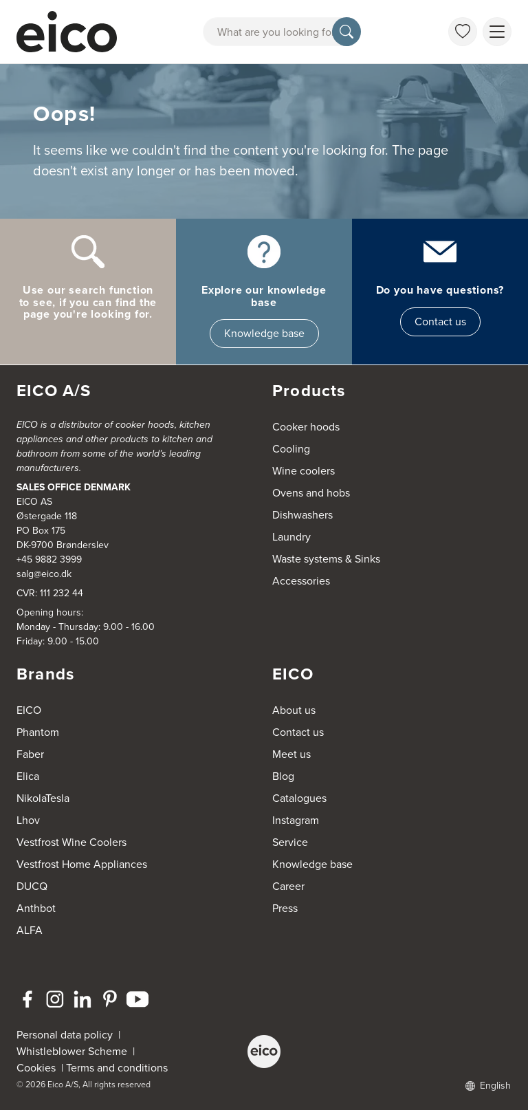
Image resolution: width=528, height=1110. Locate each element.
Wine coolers (303, 471)
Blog (283, 776)
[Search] (346, 31)
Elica (27, 776)
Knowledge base (264, 333)
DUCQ (31, 886)
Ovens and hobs (311, 493)
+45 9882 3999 (49, 559)
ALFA (29, 930)
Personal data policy (64, 1035)
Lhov (28, 820)
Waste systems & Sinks (326, 559)
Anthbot (36, 908)
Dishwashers (302, 515)
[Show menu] (497, 31)
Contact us (440, 321)
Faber (30, 754)
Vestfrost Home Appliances (81, 864)
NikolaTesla (42, 798)
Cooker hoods (306, 427)
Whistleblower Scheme (71, 1051)
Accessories (301, 581)
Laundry (291, 537)
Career (288, 886)
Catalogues (299, 798)
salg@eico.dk (44, 574)
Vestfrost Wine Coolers (71, 842)
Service (290, 842)
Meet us (291, 754)
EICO (28, 710)
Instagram (295, 820)
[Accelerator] (68, 31)
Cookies (38, 1068)
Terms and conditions (117, 1068)
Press (285, 908)
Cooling (291, 449)
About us (294, 710)
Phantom (37, 732)
